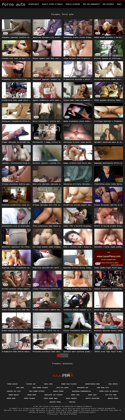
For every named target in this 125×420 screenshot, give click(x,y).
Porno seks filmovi (69, 384)
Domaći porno (58, 391)
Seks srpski (113, 384)
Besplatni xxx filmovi (53, 395)
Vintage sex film (14, 391)
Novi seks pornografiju (91, 4)
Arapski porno (55, 402)
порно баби (11, 398)
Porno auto (54, 414)
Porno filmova (29, 398)
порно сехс (75, 395)
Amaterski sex (82, 387)
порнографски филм (92, 384)
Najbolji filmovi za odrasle (52, 4)
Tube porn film (103, 387)
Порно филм (31, 395)
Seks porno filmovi (40, 387)
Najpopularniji (34, 4)
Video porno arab (50, 398)
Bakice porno (113, 398)
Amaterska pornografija (81, 391)
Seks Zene (20, 387)
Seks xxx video (63, 387)
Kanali (119, 4)
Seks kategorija (108, 4)
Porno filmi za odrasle (108, 391)
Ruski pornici (71, 398)
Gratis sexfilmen (92, 398)
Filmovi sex (30, 384)
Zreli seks (48, 384)
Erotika (72, 402)
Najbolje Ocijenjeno (73, 4)
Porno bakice (12, 384)
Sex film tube (111, 395)
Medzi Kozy (92, 395)
